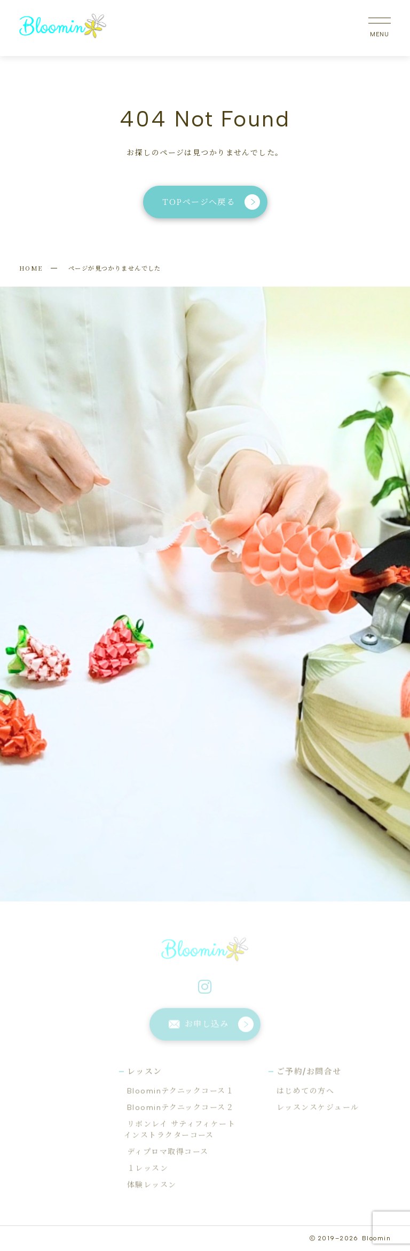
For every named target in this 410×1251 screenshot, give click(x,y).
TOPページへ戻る (211, 202)
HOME (31, 268)
